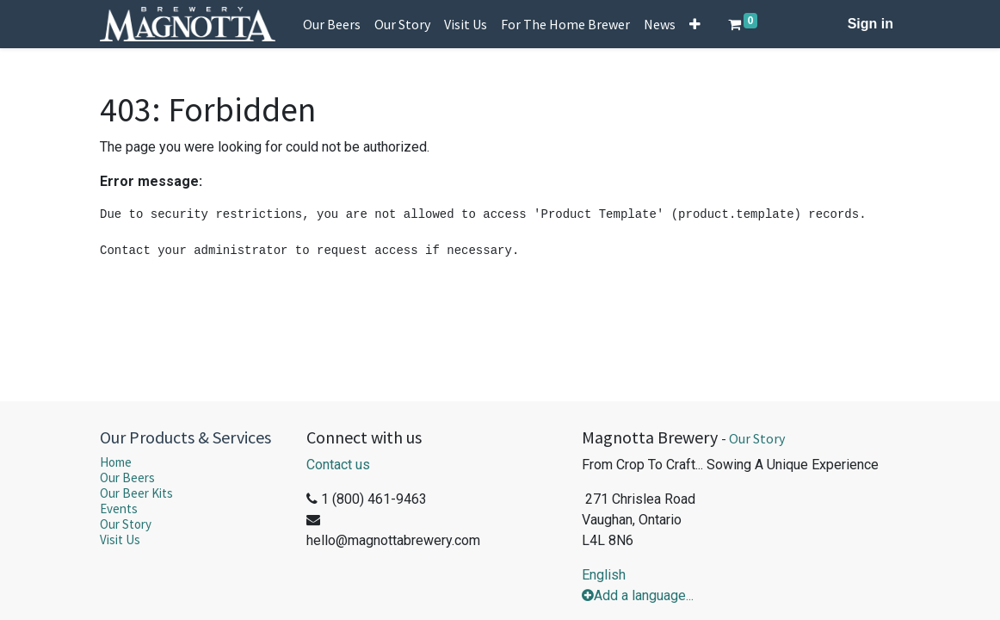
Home (116, 462)
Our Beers (127, 477)
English (604, 575)
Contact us (338, 464)
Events (119, 508)
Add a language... (638, 595)
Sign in (870, 23)
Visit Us (120, 539)
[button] (694, 24)
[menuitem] (331, 24)
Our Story (125, 524)
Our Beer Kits (136, 493)
